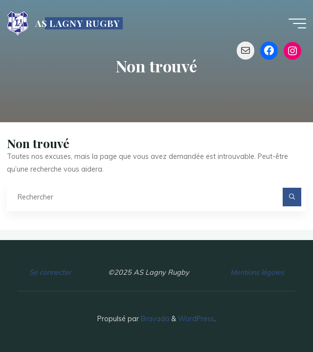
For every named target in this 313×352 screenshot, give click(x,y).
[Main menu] (297, 23)
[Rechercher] (292, 197)
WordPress (196, 318)
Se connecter (50, 272)
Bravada (154, 318)
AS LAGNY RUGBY (77, 23)
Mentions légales (257, 272)
